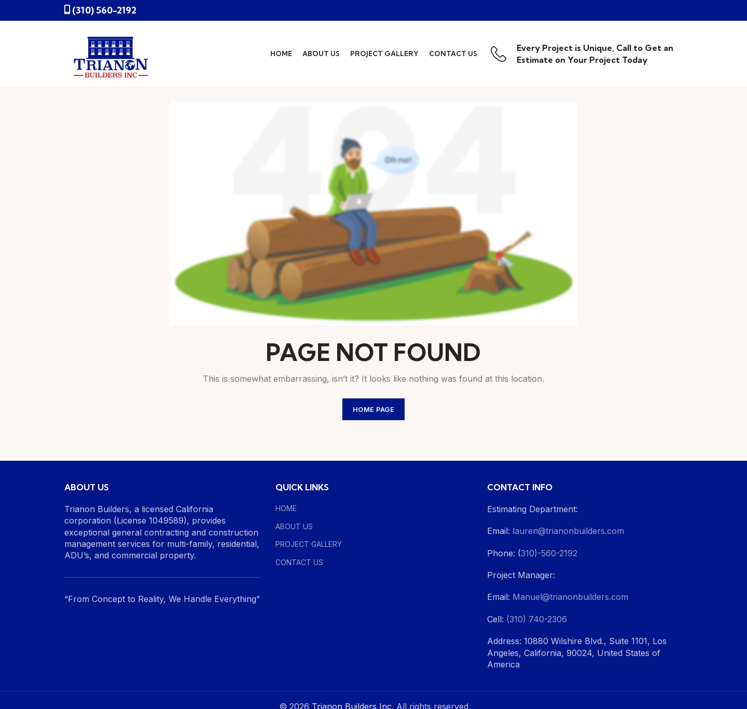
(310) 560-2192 (104, 10)
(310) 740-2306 (536, 619)
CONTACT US (299, 562)
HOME (286, 508)
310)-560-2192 (549, 553)
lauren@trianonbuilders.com (568, 531)
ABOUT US (294, 526)
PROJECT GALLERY (308, 544)
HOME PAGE (373, 409)
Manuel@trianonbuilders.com (569, 597)
